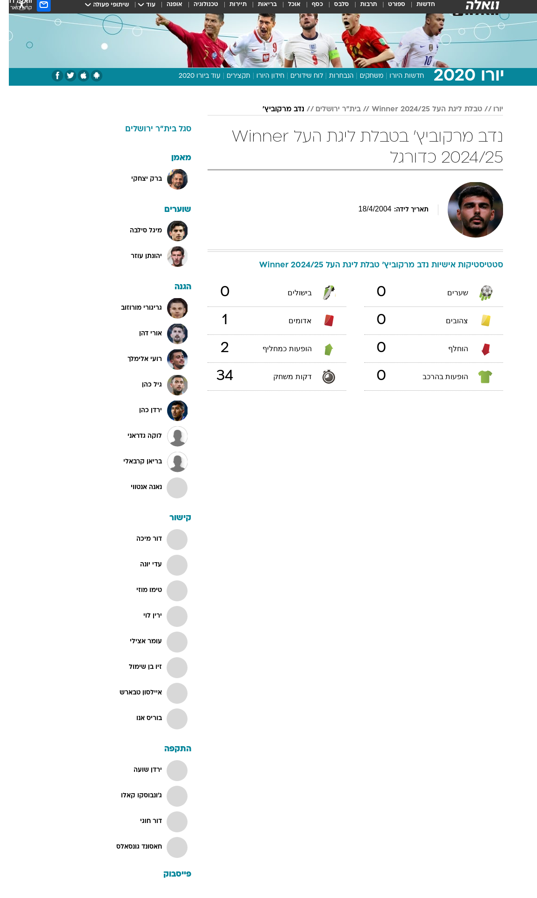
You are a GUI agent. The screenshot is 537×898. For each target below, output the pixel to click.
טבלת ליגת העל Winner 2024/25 (418, 109)
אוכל (285, 9)
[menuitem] (411, 9)
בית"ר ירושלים (329, 109)
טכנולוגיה (197, 9)
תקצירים (230, 76)
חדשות (417, 9)
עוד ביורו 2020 (191, 76)
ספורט (387, 9)
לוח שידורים (298, 76)
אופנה (166, 9)
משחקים (363, 76)
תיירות (229, 9)
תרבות (359, 9)
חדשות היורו (398, 76)
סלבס (332, 9)
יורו (489, 109)
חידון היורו (261, 76)
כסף (308, 9)
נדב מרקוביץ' (274, 109)
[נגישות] (13, 8)
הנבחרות (332, 76)
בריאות (258, 9)
